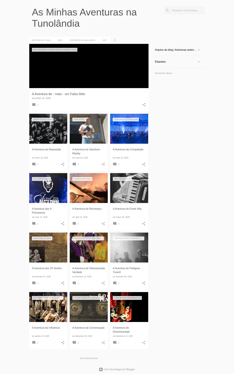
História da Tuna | (41, 40)
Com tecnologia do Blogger (117, 369)
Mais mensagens (89, 358)
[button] (144, 105)
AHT (105, 40)
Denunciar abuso (163, 73)
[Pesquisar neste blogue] (188, 10)
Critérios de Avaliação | (83, 40)
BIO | (60, 40)
